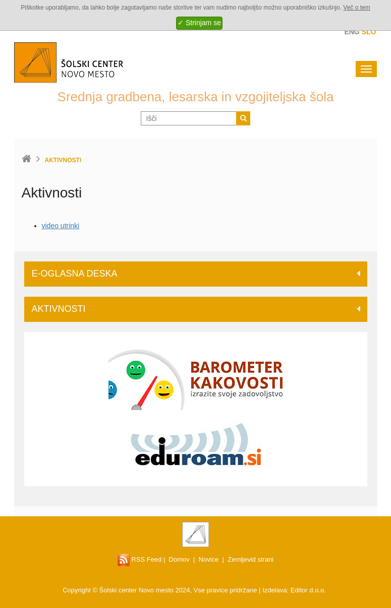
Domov (179, 559)
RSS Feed (140, 559)
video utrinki (61, 226)
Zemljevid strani (250, 559)
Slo (369, 32)
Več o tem (356, 7)
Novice (209, 559)
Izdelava (274, 590)
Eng (351, 32)
